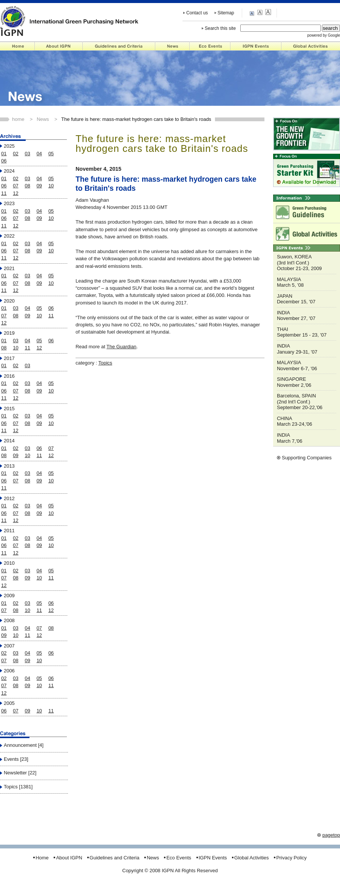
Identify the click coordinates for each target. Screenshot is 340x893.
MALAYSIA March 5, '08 (290, 282)
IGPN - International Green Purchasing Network (69, 21)
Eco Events (210, 46)
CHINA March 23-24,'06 (294, 421)
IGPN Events (255, 46)
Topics (105, 363)
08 (27, 185)
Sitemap (226, 12)
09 (39, 185)
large (268, 12)
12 (15, 193)
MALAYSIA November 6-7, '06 (297, 365)
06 (3, 161)
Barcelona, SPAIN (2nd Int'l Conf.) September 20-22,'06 (300, 401)
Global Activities (310, 46)
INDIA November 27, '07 (296, 315)
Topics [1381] (18, 786)
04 (39, 153)
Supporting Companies (307, 457)
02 (15, 153)
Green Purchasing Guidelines (306, 212)
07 (15, 185)
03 (27, 153)
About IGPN (59, 46)
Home (17, 46)
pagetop (331, 835)
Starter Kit (306, 170)
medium (260, 12)
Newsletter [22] (20, 773)
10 (51, 185)
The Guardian (121, 346)
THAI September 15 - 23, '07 (301, 332)
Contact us (197, 12)
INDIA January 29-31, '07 (297, 349)
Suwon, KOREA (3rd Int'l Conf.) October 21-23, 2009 (299, 262)
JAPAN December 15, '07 (296, 299)
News (172, 46)
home (18, 119)
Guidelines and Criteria (119, 46)
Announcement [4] (23, 745)
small (253, 12)
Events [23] (16, 759)
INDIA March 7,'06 (289, 438)
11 (3, 193)
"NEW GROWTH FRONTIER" (306, 134)
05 (51, 153)
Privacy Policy (291, 858)
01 (3, 153)
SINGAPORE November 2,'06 (294, 382)
